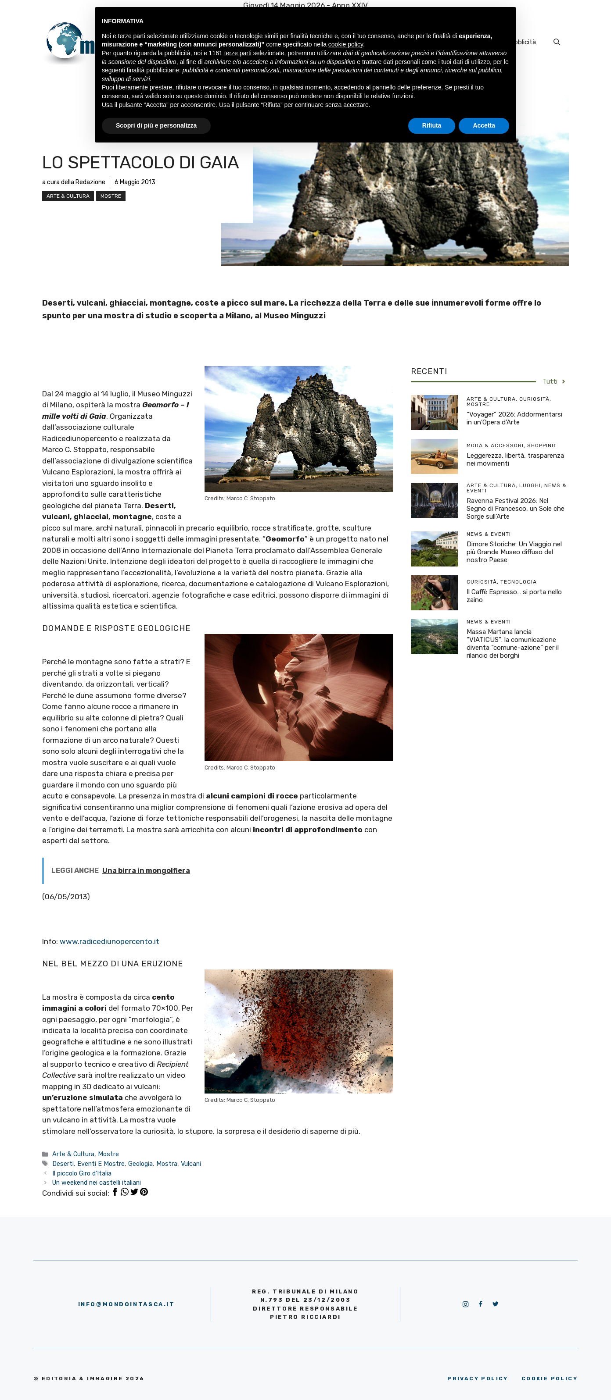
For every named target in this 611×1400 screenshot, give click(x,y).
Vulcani (191, 1164)
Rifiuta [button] (432, 125)
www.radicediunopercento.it (109, 941)
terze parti (238, 53)
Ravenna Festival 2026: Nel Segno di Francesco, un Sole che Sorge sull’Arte (515, 508)
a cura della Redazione (73, 182)
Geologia (140, 1164)
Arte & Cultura (68, 196)
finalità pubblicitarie (153, 70)
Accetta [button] (484, 125)
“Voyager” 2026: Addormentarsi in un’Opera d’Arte (514, 418)
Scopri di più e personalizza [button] (156, 125)
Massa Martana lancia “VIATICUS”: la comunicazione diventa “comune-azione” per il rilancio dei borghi (513, 643)
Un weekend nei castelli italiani (96, 1182)
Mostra (166, 1164)
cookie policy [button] (345, 44)
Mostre (111, 196)
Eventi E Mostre (101, 1164)
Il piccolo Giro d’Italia (81, 1173)
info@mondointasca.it (126, 1304)
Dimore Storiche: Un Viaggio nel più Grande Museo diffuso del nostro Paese (514, 552)
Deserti (63, 1164)
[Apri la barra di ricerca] (557, 42)
